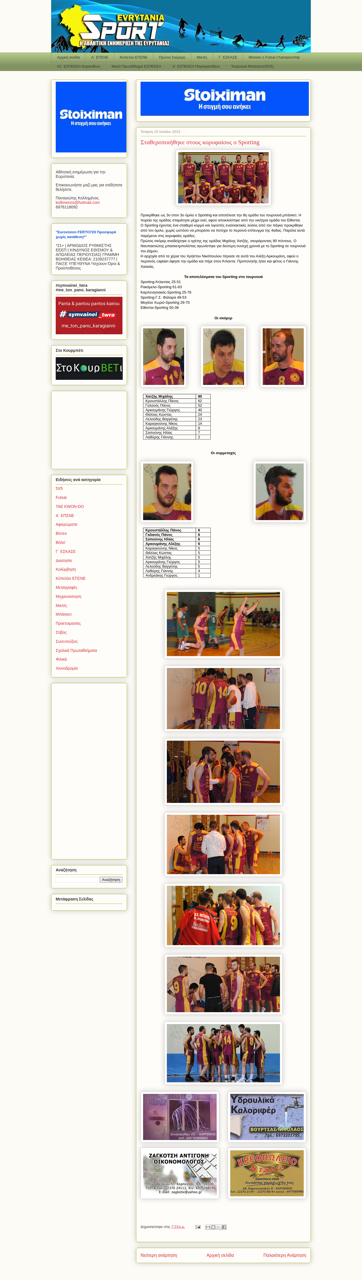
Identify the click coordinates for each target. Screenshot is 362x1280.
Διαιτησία (64, 560)
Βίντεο (61, 533)
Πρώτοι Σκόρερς (172, 57)
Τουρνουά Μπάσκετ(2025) (252, 66)
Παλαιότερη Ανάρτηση (284, 1255)
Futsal (61, 497)
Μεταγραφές (66, 587)
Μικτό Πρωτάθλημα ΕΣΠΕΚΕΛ (136, 66)
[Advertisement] (91, 428)
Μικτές (202, 57)
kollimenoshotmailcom (78, 202)
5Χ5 (59, 488)
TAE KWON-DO (70, 506)
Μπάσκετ (64, 614)
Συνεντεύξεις (67, 641)
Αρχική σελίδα (68, 57)
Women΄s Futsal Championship (274, 57)
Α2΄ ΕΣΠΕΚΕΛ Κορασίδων (78, 66)
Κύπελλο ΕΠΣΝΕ (133, 57)
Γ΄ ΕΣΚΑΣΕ (228, 57)
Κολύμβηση (66, 569)
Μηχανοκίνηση (68, 596)
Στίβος (61, 632)
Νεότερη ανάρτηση (159, 1255)
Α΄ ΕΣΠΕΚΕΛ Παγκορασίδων (196, 66)
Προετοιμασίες (68, 623)
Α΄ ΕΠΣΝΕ (100, 57)
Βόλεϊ (60, 542)
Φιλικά (61, 659)
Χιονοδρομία (67, 668)
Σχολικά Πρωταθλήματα (76, 650)
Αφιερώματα (66, 524)
